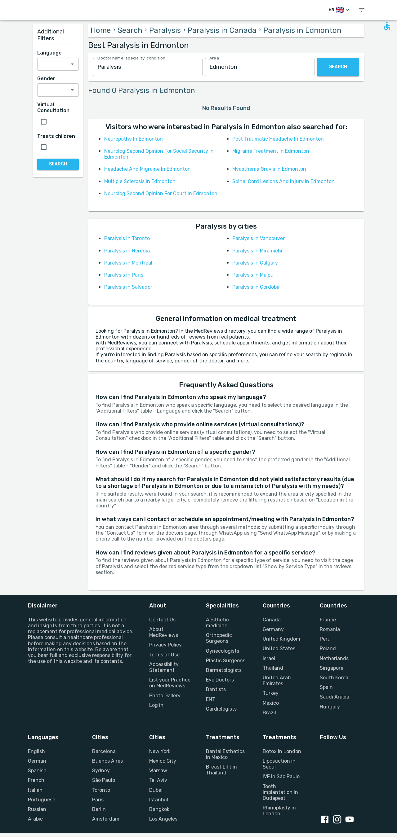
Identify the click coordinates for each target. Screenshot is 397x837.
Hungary (330, 707)
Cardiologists (221, 709)
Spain (326, 687)
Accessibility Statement (164, 667)
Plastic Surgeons (225, 661)
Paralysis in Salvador (128, 287)
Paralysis (165, 30)
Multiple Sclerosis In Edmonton (140, 181)
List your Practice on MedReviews (169, 683)
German (37, 761)
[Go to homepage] (56, 10)
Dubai (156, 790)
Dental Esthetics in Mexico (225, 754)
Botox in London (282, 751)
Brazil (269, 713)
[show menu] (361, 10)
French (36, 780)
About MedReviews (163, 632)
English (36, 751)
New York (160, 751)
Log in (156, 705)
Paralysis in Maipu (253, 275)
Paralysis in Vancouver (258, 238)
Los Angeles (163, 819)
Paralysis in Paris (123, 275)
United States (279, 648)
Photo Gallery (165, 696)
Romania (330, 629)
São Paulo (103, 780)
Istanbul (158, 800)
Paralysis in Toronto (127, 238)
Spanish (37, 770)
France (328, 620)
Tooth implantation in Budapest (280, 792)
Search (130, 30)
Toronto (101, 790)
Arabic (35, 819)
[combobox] (148, 67)
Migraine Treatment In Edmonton (270, 151)
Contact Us (162, 620)
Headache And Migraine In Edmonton (147, 169)
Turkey (271, 693)
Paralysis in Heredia (127, 251)
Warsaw (158, 770)
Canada (272, 620)
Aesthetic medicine (217, 623)
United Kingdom (281, 639)
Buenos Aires (107, 761)
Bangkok (159, 809)
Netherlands (334, 658)
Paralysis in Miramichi (257, 251)
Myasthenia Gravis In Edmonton (269, 169)
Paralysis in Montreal (128, 263)
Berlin (99, 809)
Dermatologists (224, 670)
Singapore (331, 668)
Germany (273, 629)
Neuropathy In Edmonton (133, 139)
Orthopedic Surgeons (219, 638)
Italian (35, 790)
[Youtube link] (351, 820)
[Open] (72, 64)
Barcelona (104, 751)
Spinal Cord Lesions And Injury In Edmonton (283, 181)
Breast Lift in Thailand (221, 770)
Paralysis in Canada (222, 30)
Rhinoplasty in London (279, 811)
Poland (328, 648)
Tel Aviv (158, 780)
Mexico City (162, 761)
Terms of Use (164, 655)
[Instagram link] (338, 820)
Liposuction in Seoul (279, 764)
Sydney (101, 770)
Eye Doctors (220, 680)
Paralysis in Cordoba (255, 287)
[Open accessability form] (386, 25)
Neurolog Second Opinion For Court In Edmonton (160, 193)
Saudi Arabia (334, 697)
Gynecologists (222, 651)
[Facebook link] (326, 820)
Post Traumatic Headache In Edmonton (278, 139)
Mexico (271, 703)
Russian (37, 809)
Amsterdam (105, 819)
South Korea (334, 678)
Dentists (216, 689)
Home (101, 30)
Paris (98, 800)
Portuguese (41, 800)
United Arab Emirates (277, 680)
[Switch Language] (339, 10)
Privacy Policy (165, 645)
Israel (269, 658)
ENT (210, 699)
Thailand (273, 668)
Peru (325, 639)
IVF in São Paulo (281, 776)
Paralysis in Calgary (255, 263)
